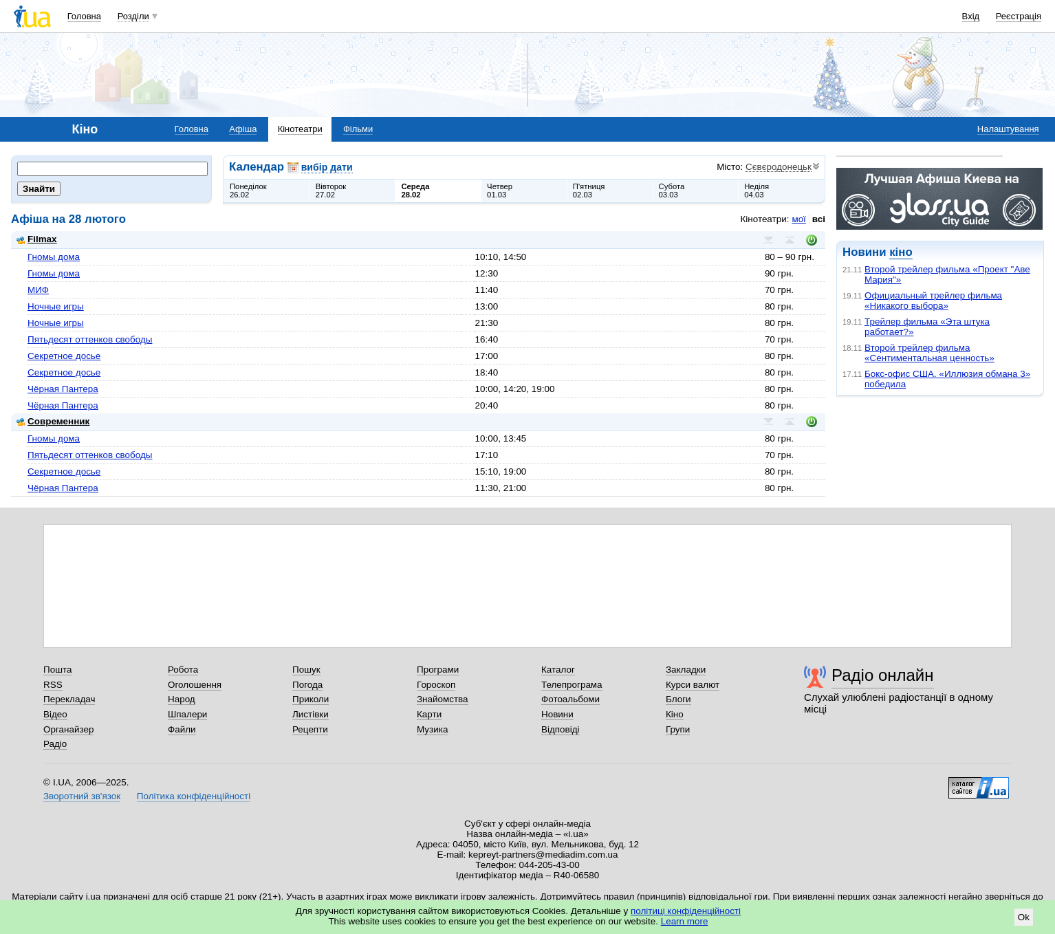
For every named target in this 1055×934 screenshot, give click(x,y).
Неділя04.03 (756, 190)
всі (818, 219)
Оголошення (194, 685)
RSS (53, 685)
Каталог (558, 669)
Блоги (678, 699)
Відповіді (560, 729)
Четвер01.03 (499, 190)
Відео (55, 714)
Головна (84, 16)
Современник (53, 421)
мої (798, 219)
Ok (1024, 917)
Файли (182, 729)
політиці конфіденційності (686, 911)
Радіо (55, 744)
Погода (307, 685)
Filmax (37, 239)
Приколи (310, 699)
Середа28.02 (415, 190)
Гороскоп (436, 685)
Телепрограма (571, 685)
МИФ (38, 290)
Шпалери (187, 714)
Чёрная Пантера (63, 389)
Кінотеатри (300, 129)
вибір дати (327, 167)
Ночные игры (56, 306)
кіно (900, 252)
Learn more (684, 921)
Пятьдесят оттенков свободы (90, 339)
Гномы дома (54, 257)
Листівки (310, 714)
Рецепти (310, 729)
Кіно (675, 714)
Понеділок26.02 (248, 190)
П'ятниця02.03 (589, 190)
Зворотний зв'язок (81, 796)
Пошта (57, 669)
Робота (183, 669)
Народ (181, 699)
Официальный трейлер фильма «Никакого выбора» (933, 300)
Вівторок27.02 (331, 190)
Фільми (358, 129)
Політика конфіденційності (193, 796)
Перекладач (69, 699)
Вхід (971, 16)
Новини (557, 714)
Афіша (243, 129)
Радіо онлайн (882, 675)
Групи (678, 729)
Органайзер (68, 729)
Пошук (306, 669)
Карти (429, 714)
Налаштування (1008, 129)
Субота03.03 (672, 190)
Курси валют (692, 685)
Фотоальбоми (570, 699)
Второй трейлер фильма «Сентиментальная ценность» (929, 353)
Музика (432, 729)
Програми (438, 669)
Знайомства (442, 699)
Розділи (133, 16)
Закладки (686, 669)
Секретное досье (64, 356)
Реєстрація (1018, 16)
